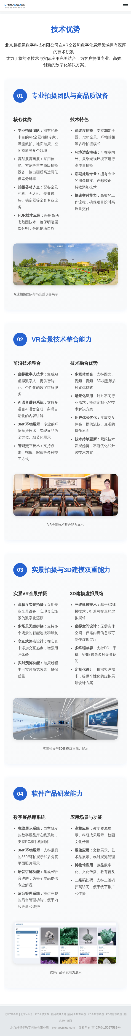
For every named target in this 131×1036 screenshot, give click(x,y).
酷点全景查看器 (77, 1014)
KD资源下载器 (114, 1014)
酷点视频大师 (58, 1014)
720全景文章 (42, 1014)
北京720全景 (11, 1014)
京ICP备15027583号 (106, 1027)
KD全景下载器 (96, 1014)
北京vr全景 (27, 1014)
